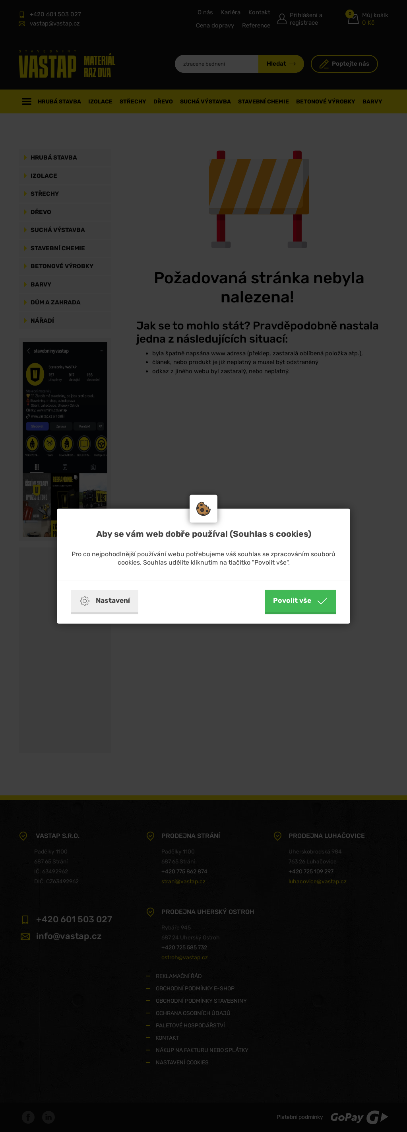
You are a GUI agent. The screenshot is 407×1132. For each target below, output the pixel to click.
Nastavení (104, 601)
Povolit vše (300, 601)
